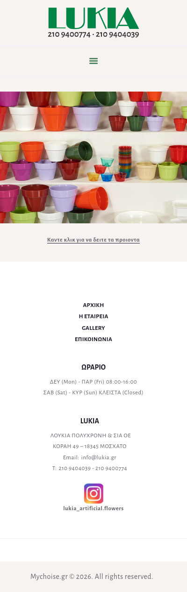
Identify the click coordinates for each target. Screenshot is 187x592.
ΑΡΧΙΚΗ (93, 305)
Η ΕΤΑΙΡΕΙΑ (93, 317)
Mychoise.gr (49, 576)
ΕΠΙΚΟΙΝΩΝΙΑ (93, 339)
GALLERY (93, 328)
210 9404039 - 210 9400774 (93, 468)
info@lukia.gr (98, 458)
